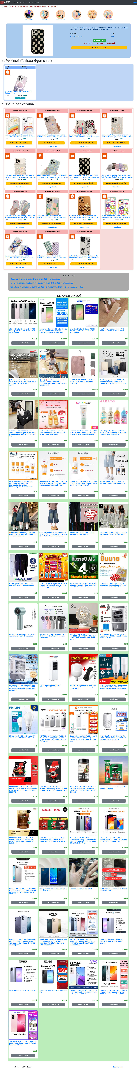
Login (134, 2)
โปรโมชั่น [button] (23, 2)
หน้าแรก (15, 2)
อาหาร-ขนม (92, 20)
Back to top (118, 1067)
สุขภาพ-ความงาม (60, 20)
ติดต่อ (36, 2)
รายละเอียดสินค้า (23, 343)
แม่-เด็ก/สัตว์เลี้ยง (108, 20)
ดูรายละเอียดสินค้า (99, 40)
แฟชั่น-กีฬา (44, 20)
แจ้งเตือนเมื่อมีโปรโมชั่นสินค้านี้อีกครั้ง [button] (99, 48)
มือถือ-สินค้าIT (28, 20)
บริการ (31, 2)
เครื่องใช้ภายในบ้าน (76, 20)
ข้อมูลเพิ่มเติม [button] (20, 98)
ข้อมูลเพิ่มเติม (20, 146)
